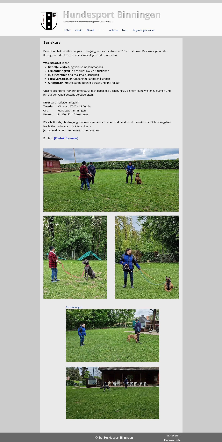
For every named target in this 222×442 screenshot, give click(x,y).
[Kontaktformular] (66, 138)
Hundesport (89, 15)
